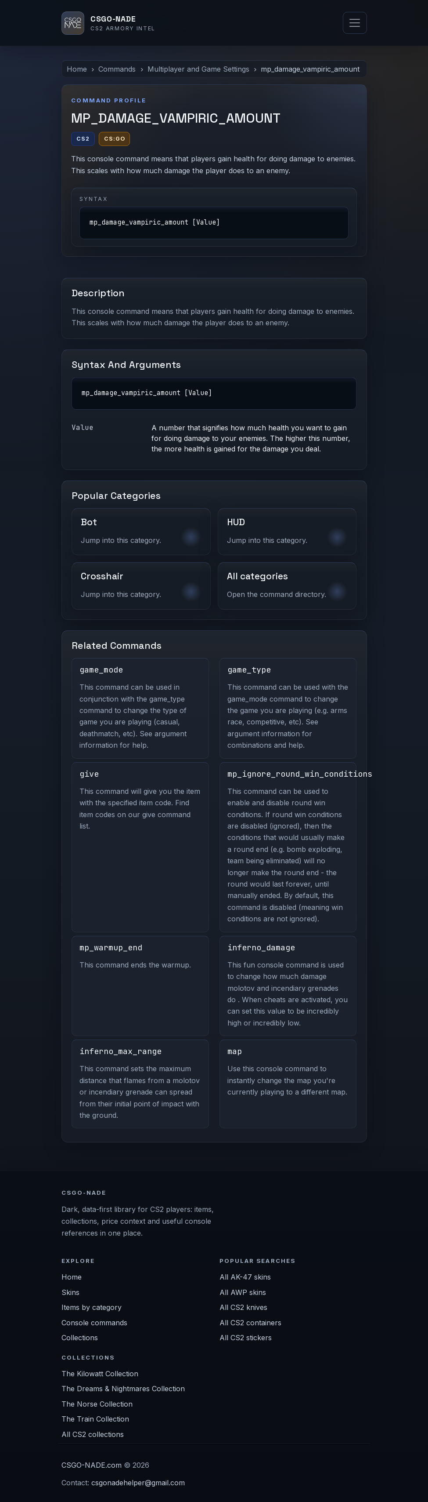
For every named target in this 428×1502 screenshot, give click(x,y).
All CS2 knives (243, 1307)
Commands (117, 69)
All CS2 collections (92, 1434)
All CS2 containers (250, 1322)
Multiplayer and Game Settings (198, 69)
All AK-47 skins (245, 1277)
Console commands (94, 1322)
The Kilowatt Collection (99, 1373)
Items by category (91, 1307)
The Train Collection (95, 1419)
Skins (70, 1292)
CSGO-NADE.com (91, 1465)
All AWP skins (242, 1292)
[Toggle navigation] (355, 23)
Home (77, 69)
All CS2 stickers (245, 1337)
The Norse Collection (97, 1404)
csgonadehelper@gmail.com (138, 1482)
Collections (79, 1337)
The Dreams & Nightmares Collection (123, 1388)
